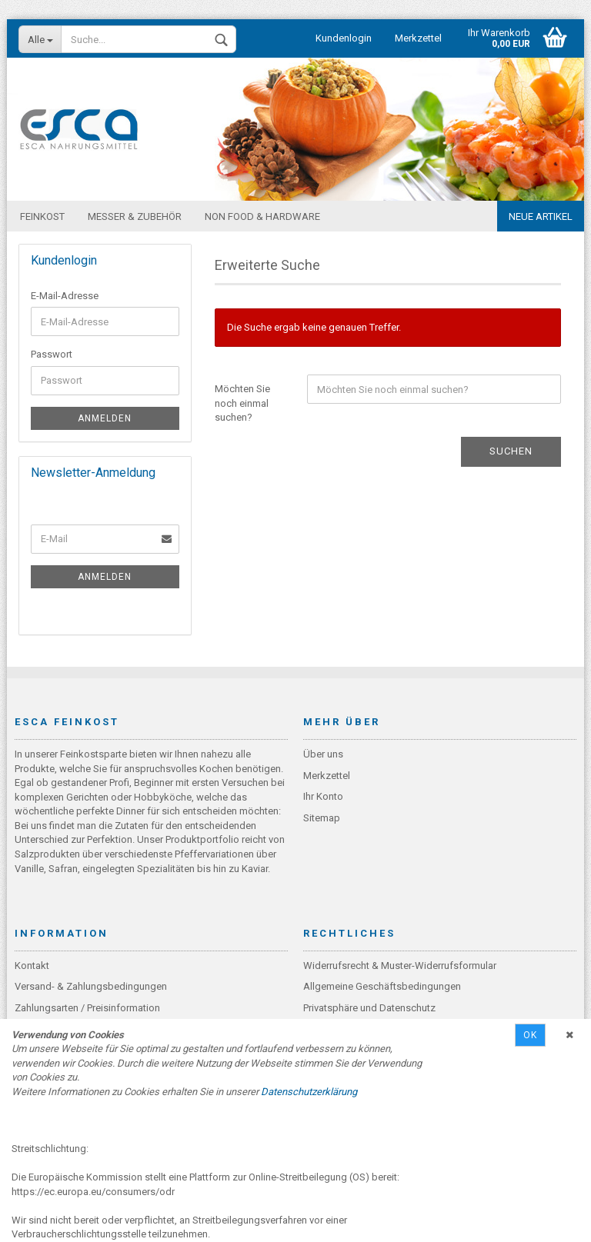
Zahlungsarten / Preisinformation (87, 1008)
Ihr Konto (323, 796)
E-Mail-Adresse (64, 295)
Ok (530, 1035)
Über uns (323, 754)
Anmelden (105, 418)
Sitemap (321, 818)
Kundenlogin (344, 38)
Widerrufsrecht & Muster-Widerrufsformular (399, 965)
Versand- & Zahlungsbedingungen (91, 986)
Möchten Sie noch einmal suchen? (242, 403)
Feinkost (42, 216)
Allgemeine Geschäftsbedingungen (382, 986)
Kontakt (32, 965)
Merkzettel (418, 38)
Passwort (51, 354)
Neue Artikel (541, 216)
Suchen (511, 451)
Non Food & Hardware (262, 216)
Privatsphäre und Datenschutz (369, 1008)
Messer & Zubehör (135, 216)
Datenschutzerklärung (309, 1091)
